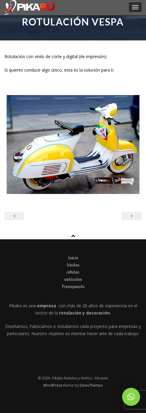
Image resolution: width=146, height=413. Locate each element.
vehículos (73, 279)
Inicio (73, 257)
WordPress (53, 385)
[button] (131, 397)
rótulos (73, 272)
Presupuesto (73, 286)
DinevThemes (91, 385)
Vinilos (73, 265)
